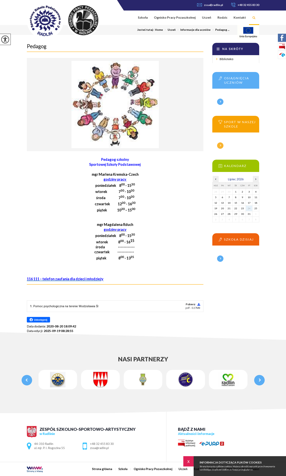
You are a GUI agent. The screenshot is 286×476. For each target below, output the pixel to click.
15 (235, 202)
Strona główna (130, 18)
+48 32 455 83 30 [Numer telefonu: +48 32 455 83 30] (102, 443)
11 (255, 197)
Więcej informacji (220, 102)
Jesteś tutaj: (146, 29)
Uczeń (206, 17)
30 (242, 213)
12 (215, 202)
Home (159, 29)
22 (235, 208)
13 (222, 202)
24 (249, 208)
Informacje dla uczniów (193, 29)
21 (229, 208)
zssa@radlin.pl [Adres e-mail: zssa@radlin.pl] (99, 448)
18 (255, 202)
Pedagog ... (220, 29)
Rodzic (222, 17)
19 (215, 208)
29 (235, 213)
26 (215, 213)
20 (222, 208)
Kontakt (240, 17)
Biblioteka (226, 59)
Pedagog (36, 46)
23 (242, 208)
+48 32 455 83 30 (245, 5)
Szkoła (143, 17)
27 (222, 213)
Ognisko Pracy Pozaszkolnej (175, 17)
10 (249, 197)
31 (249, 213)
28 (229, 213)
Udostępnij (38, 319)
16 (242, 202)
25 (255, 208)
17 (249, 202)
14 (229, 202)
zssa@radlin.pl (210, 5)
